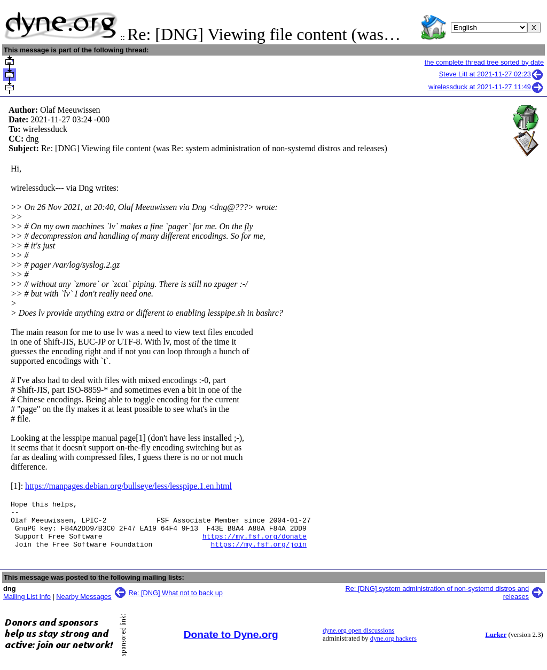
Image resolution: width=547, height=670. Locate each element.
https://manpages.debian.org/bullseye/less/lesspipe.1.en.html (128, 485)
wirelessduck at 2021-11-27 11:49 (486, 87)
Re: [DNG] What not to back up (176, 602)
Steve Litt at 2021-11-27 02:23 (491, 74)
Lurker (495, 644)
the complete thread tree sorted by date (484, 62)
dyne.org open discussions (358, 640)
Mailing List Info (27, 606)
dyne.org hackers (393, 648)
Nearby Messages (83, 606)
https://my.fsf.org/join (258, 553)
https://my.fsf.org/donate (254, 544)
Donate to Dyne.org (231, 644)
